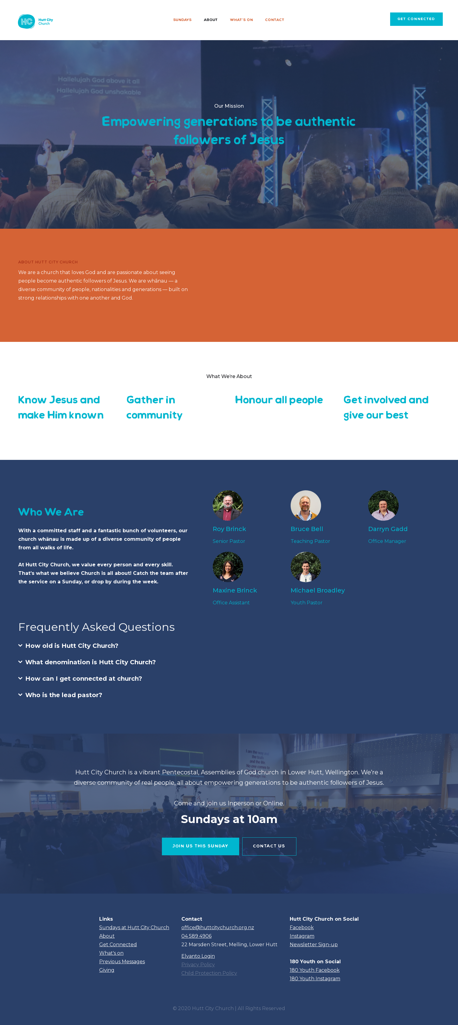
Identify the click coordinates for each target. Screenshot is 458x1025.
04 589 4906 (196, 936)
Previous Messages (122, 961)
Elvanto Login (198, 956)
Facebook (302, 927)
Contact (275, 20)
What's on (241, 20)
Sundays (182, 20)
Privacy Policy (198, 965)
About (211, 20)
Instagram (302, 936)
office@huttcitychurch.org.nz (217, 927)
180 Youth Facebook (315, 970)
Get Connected (118, 944)
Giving (106, 970)
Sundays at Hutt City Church (134, 927)
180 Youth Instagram (315, 979)
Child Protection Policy (209, 973)
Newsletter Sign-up (314, 944)
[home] (34, 20)
